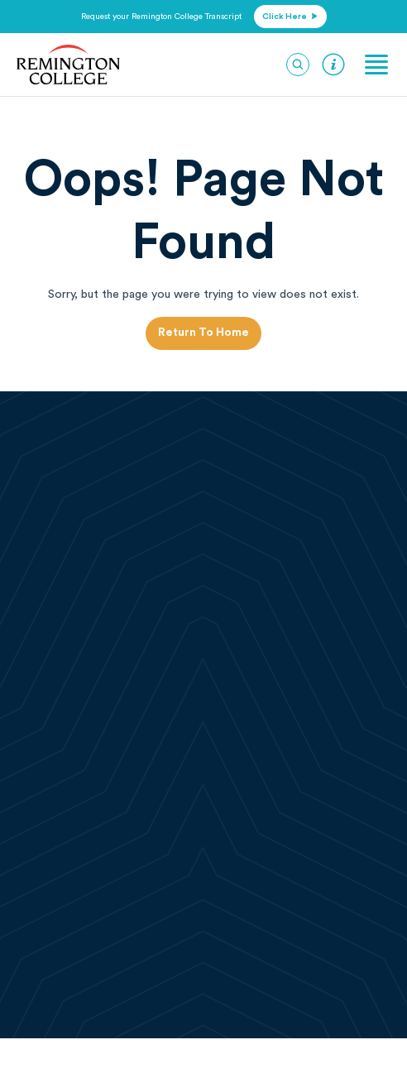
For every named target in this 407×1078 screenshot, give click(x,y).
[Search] (297, 64)
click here (290, 16)
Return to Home (203, 332)
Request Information (333, 64)
